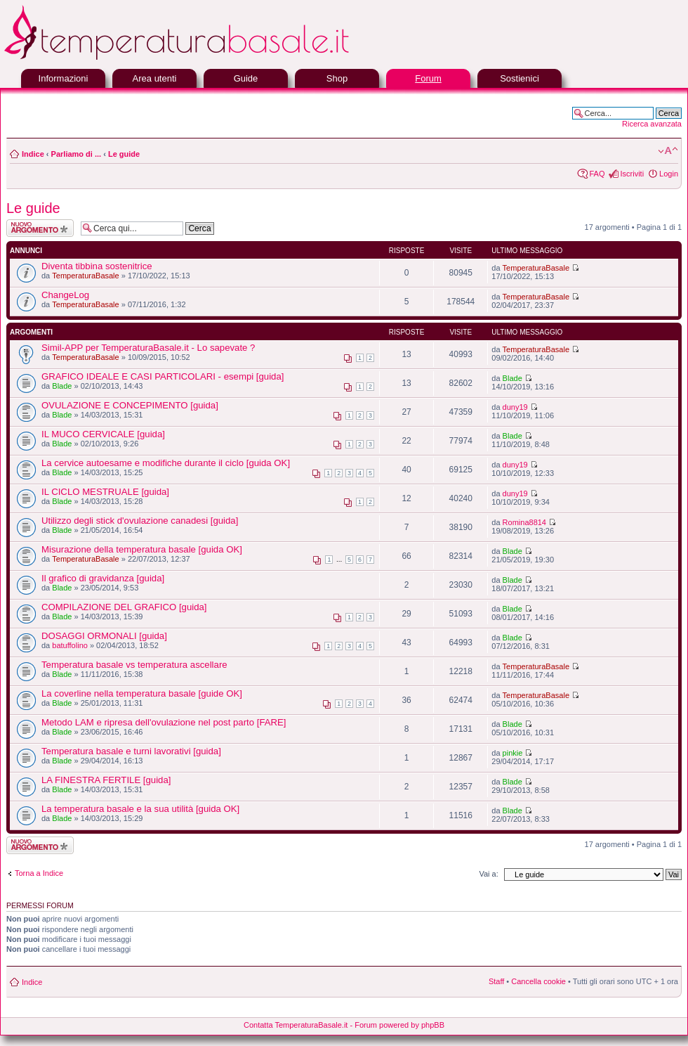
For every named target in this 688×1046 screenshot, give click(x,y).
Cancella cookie (538, 981)
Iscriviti (632, 173)
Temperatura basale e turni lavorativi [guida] (131, 751)
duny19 (515, 407)
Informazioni (63, 78)
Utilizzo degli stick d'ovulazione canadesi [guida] (139, 520)
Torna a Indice (39, 873)
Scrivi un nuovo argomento (40, 228)
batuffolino (70, 645)
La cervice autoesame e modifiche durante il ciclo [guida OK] (165, 463)
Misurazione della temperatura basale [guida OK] (141, 549)
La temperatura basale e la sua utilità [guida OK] (140, 808)
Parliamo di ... (76, 154)
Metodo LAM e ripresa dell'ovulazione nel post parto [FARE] (163, 722)
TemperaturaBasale (85, 275)
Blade (62, 386)
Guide (246, 78)
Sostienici (519, 78)
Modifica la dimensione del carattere (668, 151)
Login (668, 173)
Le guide (124, 154)
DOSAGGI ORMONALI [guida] (104, 636)
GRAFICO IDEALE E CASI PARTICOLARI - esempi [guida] (162, 376)
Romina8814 (524, 522)
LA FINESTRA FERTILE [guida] (106, 780)
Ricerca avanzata (652, 124)
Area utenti (155, 78)
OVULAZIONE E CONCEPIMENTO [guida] (129, 405)
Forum (428, 78)
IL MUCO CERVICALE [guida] (103, 434)
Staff (496, 981)
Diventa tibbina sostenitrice (96, 266)
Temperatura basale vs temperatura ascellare (134, 664)
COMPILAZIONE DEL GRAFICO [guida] (123, 607)
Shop (337, 78)
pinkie (513, 753)
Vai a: (488, 874)
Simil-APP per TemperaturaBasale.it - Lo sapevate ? (148, 347)
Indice (33, 154)
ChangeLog (65, 295)
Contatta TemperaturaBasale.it (296, 1025)
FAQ (596, 173)
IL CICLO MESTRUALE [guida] (105, 491)
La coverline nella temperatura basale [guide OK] (141, 693)
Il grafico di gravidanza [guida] (102, 578)
